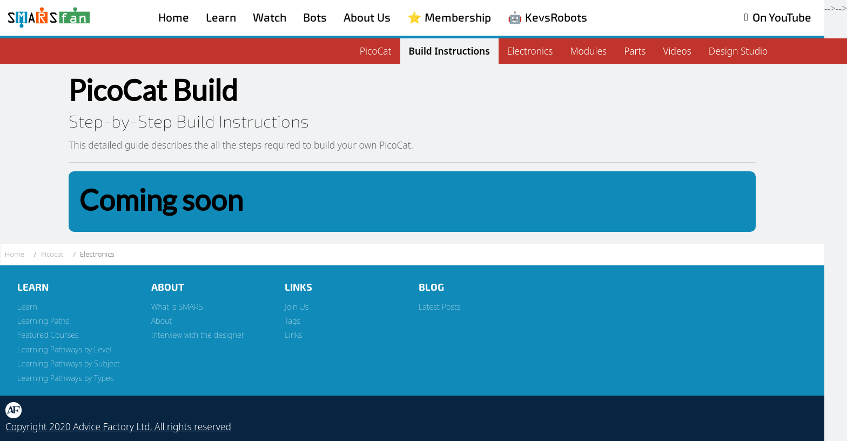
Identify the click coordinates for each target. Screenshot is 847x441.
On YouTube (781, 17)
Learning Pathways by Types (65, 377)
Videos (677, 50)
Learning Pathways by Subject (68, 363)
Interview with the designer (198, 334)
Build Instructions (449, 50)
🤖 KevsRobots (547, 17)
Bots (315, 17)
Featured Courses (48, 334)
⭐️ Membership (449, 17)
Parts (635, 50)
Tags (292, 320)
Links (293, 334)
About (161, 320)
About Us (367, 17)
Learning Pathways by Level (64, 349)
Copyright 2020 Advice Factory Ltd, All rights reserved (118, 426)
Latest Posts (440, 306)
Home (173, 17)
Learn (221, 17)
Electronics (530, 50)
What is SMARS (177, 306)
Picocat (52, 254)
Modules (588, 50)
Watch (269, 17)
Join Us (296, 306)
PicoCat (376, 50)
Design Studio (738, 50)
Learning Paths (43, 320)
